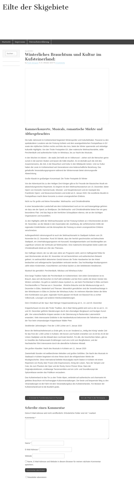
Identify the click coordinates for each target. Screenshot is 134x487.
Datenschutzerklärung (39, 42)
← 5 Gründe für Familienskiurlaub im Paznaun (45, 398)
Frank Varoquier (33, 63)
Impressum (20, 42)
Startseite (6, 42)
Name (28, 443)
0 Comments (60, 63)
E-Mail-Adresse (32, 449)
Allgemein (29, 51)
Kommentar (30, 418)
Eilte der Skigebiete (36, 7)
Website (28, 456)
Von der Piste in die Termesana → (94, 398)
